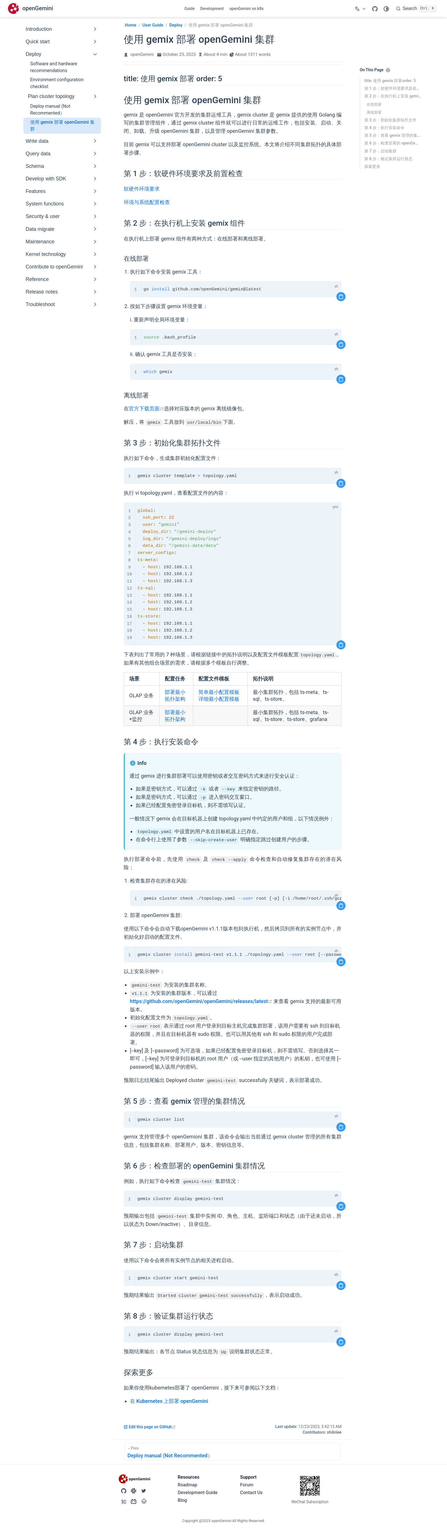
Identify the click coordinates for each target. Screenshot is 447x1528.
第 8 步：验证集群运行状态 (388, 158)
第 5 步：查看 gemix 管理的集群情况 (392, 135)
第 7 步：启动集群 (380, 151)
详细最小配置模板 (218, 699)
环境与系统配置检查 (147, 202)
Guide (189, 8)
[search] (416, 8)
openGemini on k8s (246, 8)
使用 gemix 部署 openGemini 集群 (62, 125)
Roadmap (187, 1485)
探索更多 (372, 166)
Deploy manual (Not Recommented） (50, 109)
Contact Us (251, 1492)
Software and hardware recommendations (53, 67)
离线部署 (374, 112)
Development (212, 8)
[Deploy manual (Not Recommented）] (232, 1451)
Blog (182, 1500)
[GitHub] (374, 8)
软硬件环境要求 (142, 189)
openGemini (142, 54)
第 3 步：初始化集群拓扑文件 (390, 120)
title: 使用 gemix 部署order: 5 (390, 80)
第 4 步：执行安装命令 (384, 127)
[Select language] (361, 8)
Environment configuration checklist (57, 83)
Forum (246, 1485)
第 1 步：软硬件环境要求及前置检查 (392, 88)
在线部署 (374, 104)
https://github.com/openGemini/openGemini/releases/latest (201, 1001)
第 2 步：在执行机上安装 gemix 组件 (392, 96)
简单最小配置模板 (218, 692)
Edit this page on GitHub (150, 1427)
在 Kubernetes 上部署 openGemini (169, 1401)
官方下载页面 (146, 408)
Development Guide (198, 1492)
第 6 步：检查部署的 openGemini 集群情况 (392, 143)
